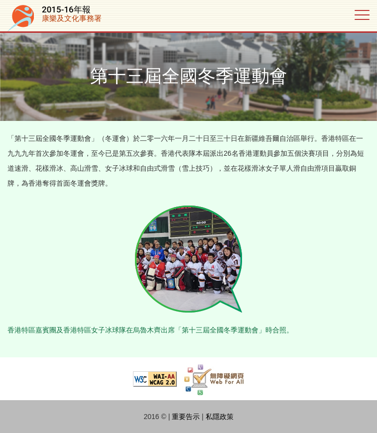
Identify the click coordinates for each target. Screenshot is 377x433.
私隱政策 (220, 417)
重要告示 (186, 417)
